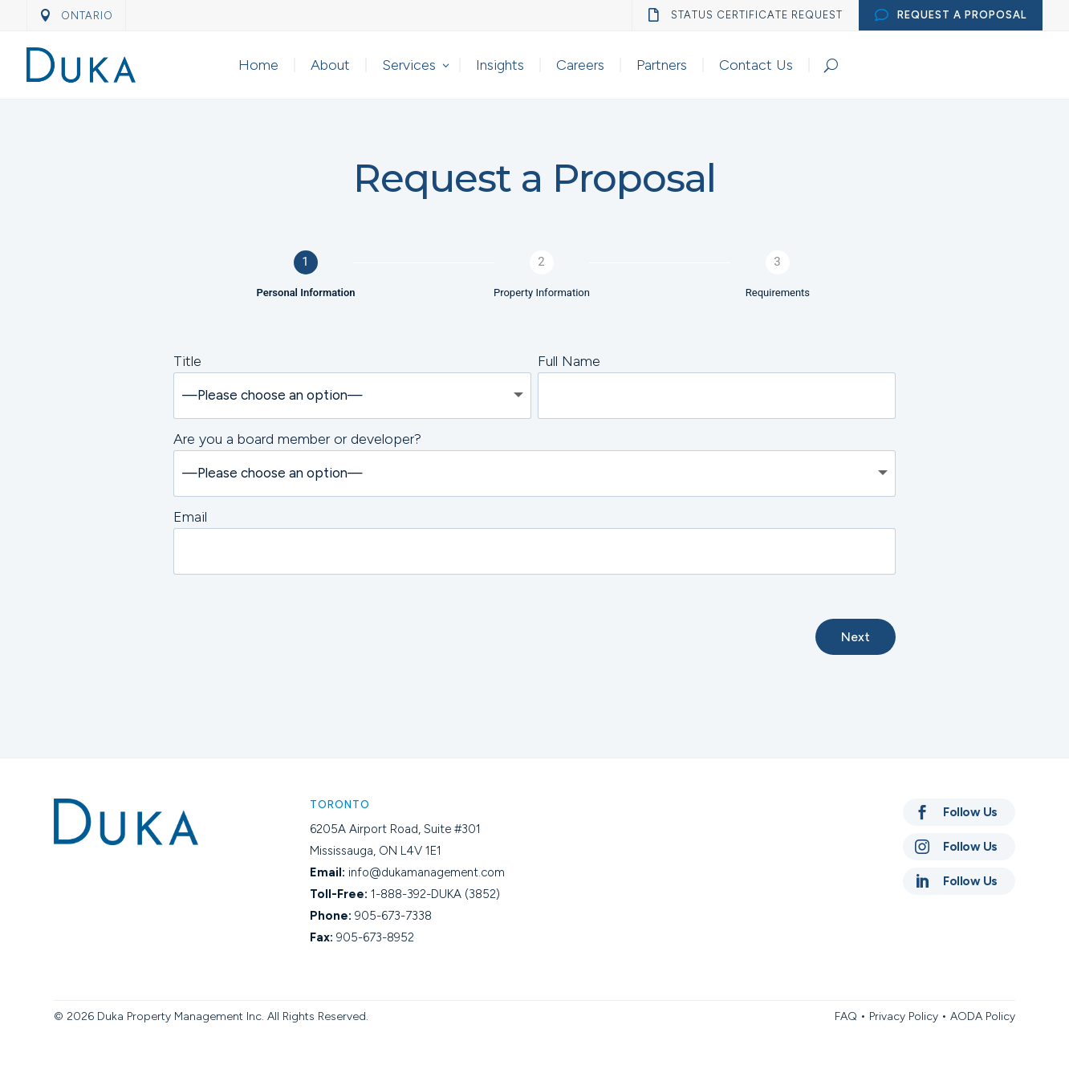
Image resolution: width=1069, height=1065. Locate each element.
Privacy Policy (903, 1016)
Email (190, 517)
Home (258, 65)
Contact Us (756, 65)
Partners (661, 65)
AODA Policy (982, 1016)
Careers (580, 65)
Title (187, 361)
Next (855, 636)
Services (409, 65)
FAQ (846, 1016)
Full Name (569, 361)
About (330, 65)
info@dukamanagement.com (426, 872)
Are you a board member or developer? (297, 439)
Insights (500, 65)
